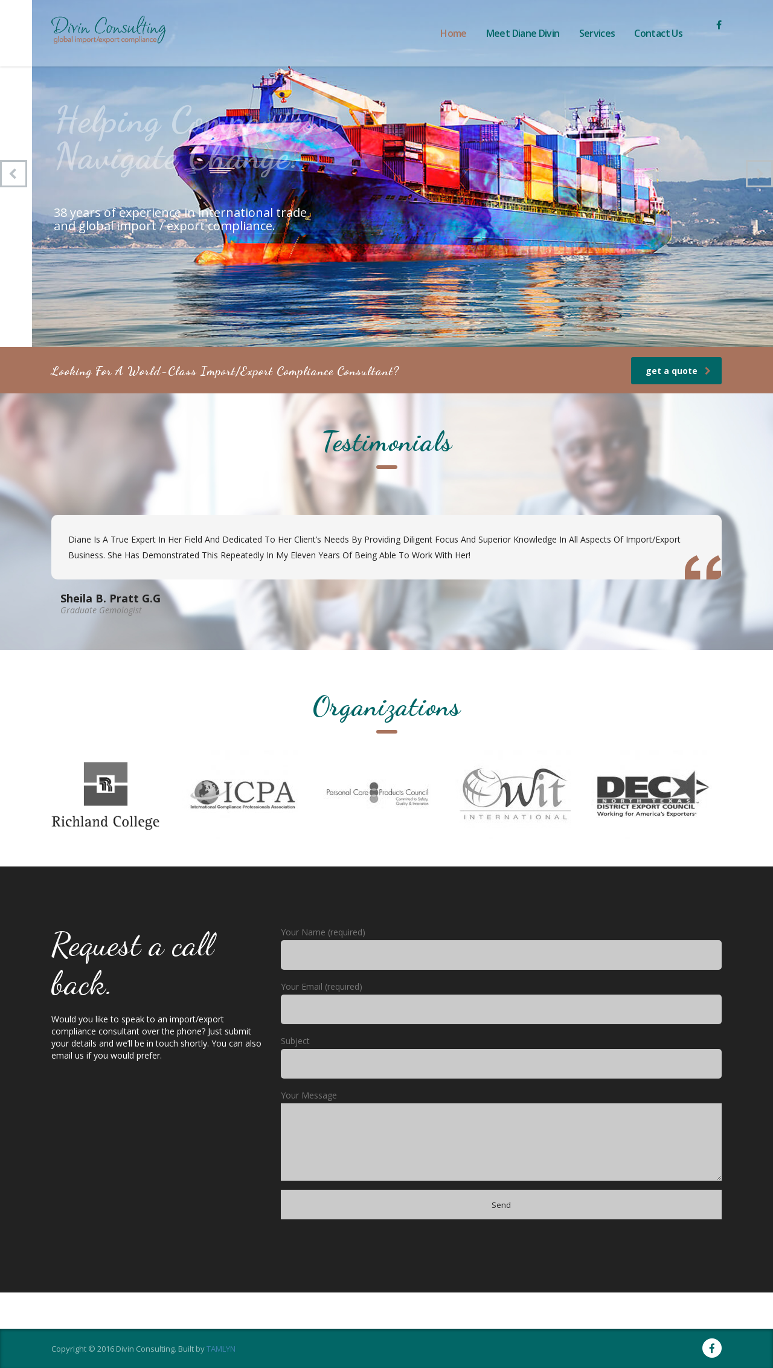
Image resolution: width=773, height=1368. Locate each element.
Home (453, 33)
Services (597, 33)
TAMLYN (221, 1348)
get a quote (678, 370)
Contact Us (658, 33)
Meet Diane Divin (523, 33)
